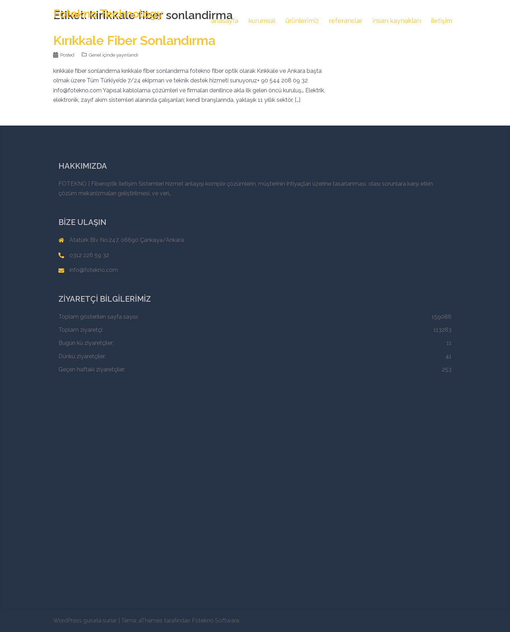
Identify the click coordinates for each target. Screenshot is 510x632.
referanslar (345, 20)
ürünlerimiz (302, 20)
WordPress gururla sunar (85, 620)
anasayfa (224, 20)
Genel (95, 55)
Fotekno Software (215, 620)
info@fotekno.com (93, 270)
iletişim (441, 20)
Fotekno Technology (108, 13)
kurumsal (262, 20)
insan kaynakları (396, 20)
